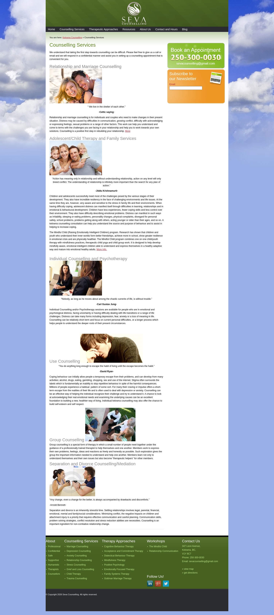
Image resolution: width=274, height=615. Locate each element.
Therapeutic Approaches (103, 29)
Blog (184, 29)
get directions (191, 572)
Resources (129, 29)
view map (189, 569)
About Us (145, 29)
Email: (172, 84)
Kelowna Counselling (72, 37)
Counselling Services (72, 29)
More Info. (101, 249)
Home (51, 29)
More (127, 131)
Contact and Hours (166, 29)
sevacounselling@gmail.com (203, 561)
